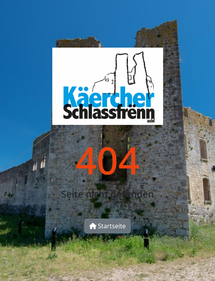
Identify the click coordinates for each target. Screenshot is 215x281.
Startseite (107, 226)
